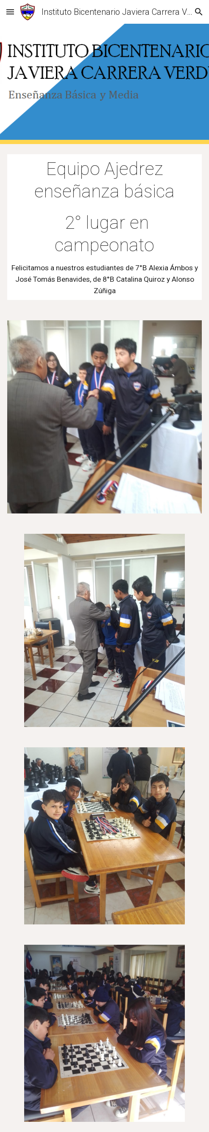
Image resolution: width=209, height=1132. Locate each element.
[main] (104, 227)
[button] (10, 11)
